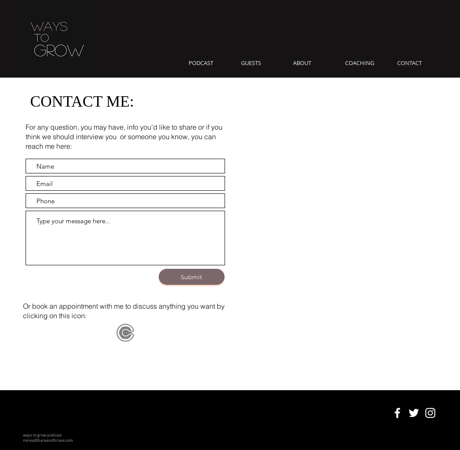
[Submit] (192, 277)
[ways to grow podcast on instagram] (430, 413)
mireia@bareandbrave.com (48, 440)
